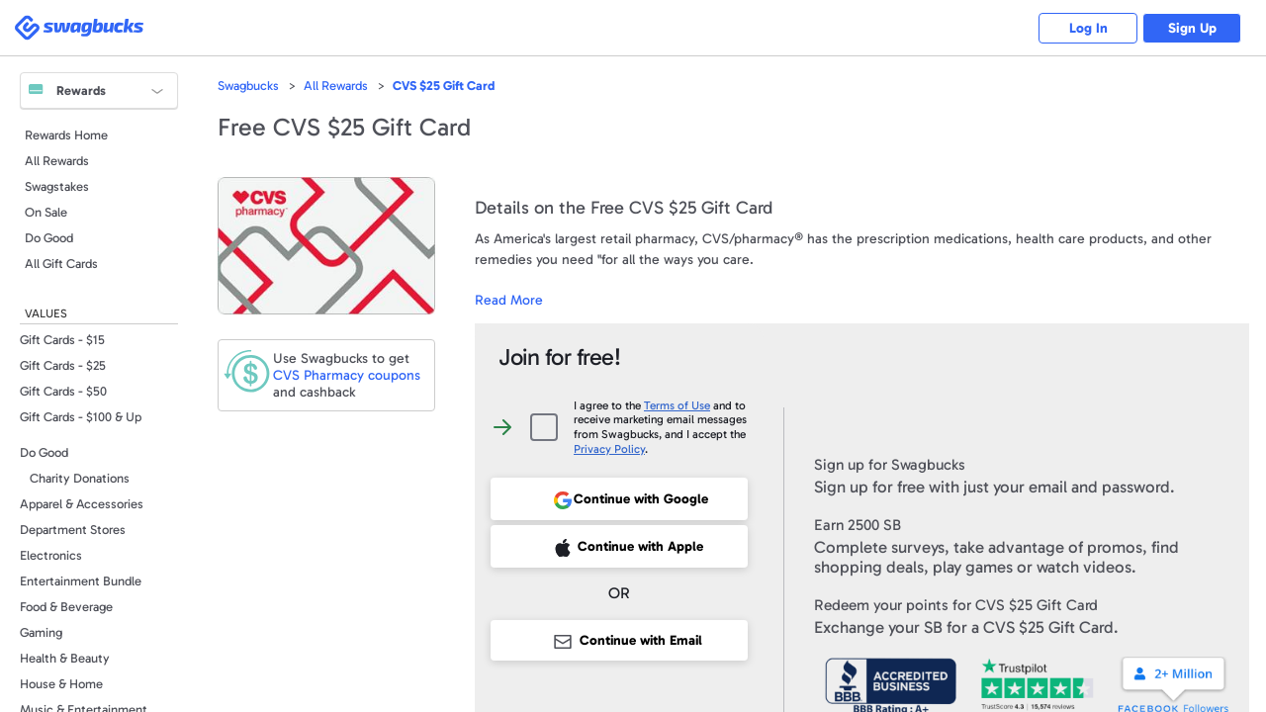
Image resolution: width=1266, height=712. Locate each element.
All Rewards (57, 160)
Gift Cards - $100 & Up (80, 416)
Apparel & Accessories (81, 503)
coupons (346, 375)
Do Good (49, 237)
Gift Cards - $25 (63, 365)
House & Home (61, 683)
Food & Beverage (66, 606)
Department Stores (73, 529)
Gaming (41, 632)
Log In (1088, 28)
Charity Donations (80, 478)
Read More (509, 300)
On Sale (46, 212)
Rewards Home (66, 135)
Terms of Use (677, 405)
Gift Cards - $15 (62, 339)
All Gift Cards (61, 263)
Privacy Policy (609, 449)
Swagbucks (248, 85)
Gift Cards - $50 (63, 391)
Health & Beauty (65, 658)
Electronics (51, 555)
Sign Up (1192, 28)
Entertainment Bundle (80, 581)
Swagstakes (57, 186)
